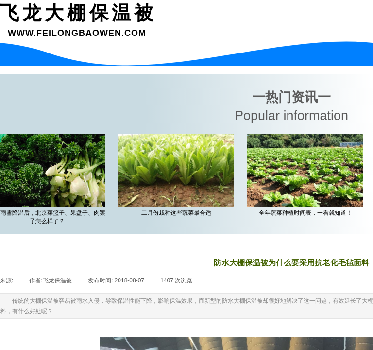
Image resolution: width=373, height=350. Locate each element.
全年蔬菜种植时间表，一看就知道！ (307, 213)
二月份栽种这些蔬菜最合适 (178, 213)
